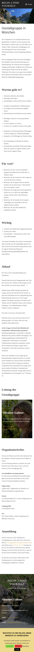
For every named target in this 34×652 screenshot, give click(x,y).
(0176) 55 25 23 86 (18, 545)
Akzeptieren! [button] (10, 646)
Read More (25, 646)
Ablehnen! (18, 646)
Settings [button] (17, 649)
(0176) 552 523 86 (8, 426)
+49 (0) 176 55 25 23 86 (12, 617)
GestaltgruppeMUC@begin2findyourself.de (19, 542)
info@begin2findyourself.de (13, 622)
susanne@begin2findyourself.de (12, 429)
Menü (30, 4)
